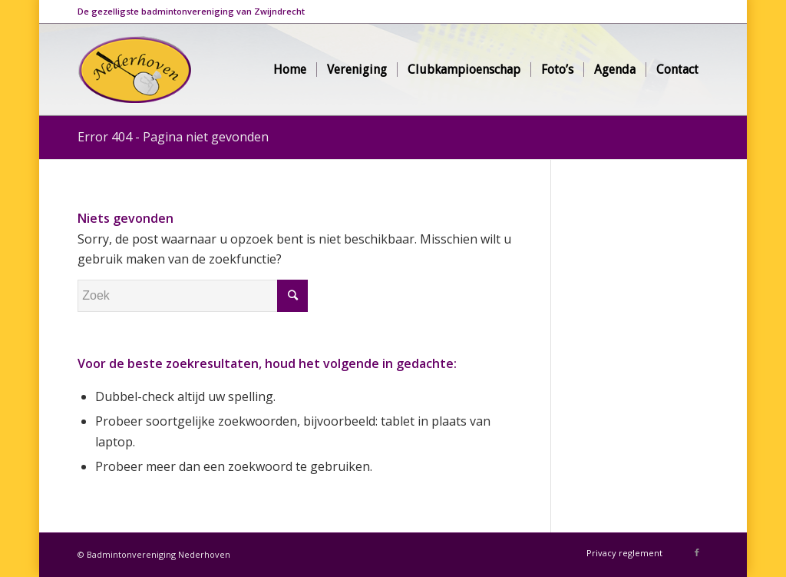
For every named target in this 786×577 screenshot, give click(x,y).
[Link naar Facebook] (696, 552)
